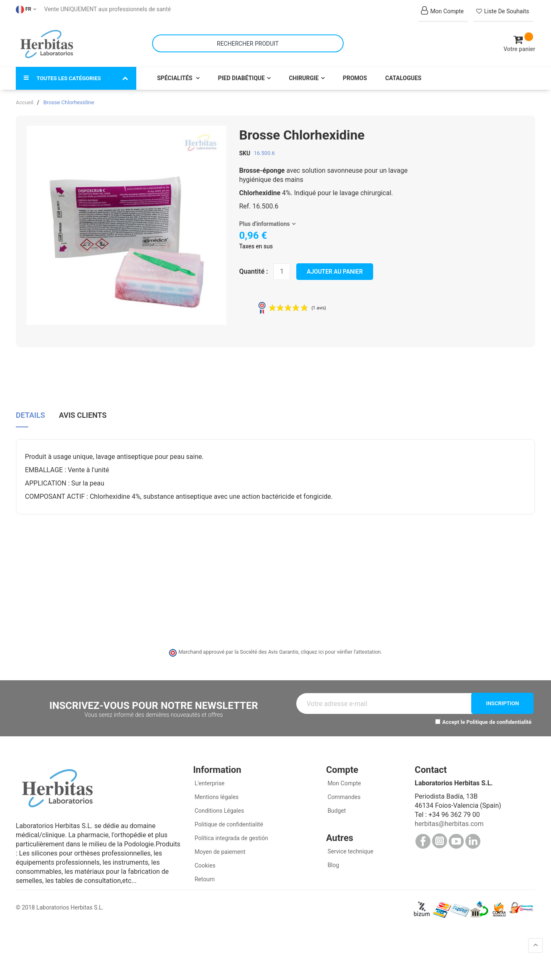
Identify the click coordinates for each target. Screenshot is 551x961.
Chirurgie (304, 71)
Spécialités (175, 71)
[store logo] (47, 40)
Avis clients (83, 407)
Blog (332, 858)
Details (30, 407)
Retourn (204, 872)
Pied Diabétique (241, 71)
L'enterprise (209, 776)
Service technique (350, 844)
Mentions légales (216, 790)
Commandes (343, 790)
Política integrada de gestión (230, 831)
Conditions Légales (218, 803)
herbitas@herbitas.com (449, 817)
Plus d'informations (264, 217)
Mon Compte (343, 776)
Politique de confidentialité (498, 715)
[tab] (30, 410)
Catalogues (403, 71)
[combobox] (248, 40)
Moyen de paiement (219, 844)
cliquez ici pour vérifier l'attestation (341, 645)
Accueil (24, 96)
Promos (355, 71)
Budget (336, 803)
